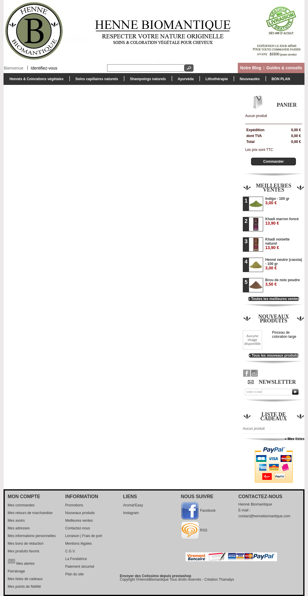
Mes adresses (19, 528)
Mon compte (24, 496)
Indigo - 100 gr (277, 201)
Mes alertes (21, 561)
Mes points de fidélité (24, 586)
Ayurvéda (184, 80)
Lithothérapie (215, 80)
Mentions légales (78, 543)
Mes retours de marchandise (30, 513)
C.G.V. (70, 551)
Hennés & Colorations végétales (34, 80)
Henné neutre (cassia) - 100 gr (283, 264)
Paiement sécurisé (79, 566)
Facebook (208, 510)
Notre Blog (250, 67)
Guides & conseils (284, 67)
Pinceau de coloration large (284, 334)
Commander (273, 161)
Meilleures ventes (273, 188)
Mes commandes (21, 505)
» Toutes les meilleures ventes (273, 299)
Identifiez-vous (44, 68)
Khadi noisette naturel (277, 243)
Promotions (74, 505)
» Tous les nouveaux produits (273, 355)
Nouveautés (250, 79)
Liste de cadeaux (274, 416)
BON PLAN (280, 79)
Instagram (131, 513)
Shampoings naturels (146, 80)
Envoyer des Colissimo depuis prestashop (155, 576)
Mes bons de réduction (25, 543)
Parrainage (16, 571)
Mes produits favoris (23, 551)
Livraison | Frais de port (83, 536)
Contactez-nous (77, 528)
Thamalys (226, 579)
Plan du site (74, 574)
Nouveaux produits (273, 319)
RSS (203, 530)
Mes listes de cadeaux (25, 579)
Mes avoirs (16, 520)
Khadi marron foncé (282, 221)
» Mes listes (294, 439)
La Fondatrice (76, 559)
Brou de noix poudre (282, 282)
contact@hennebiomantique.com (264, 516)
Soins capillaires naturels (95, 80)
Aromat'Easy (133, 505)
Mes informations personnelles (32, 536)
